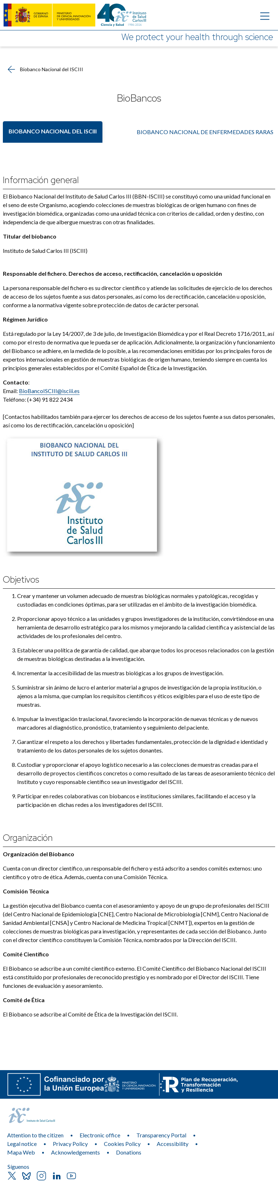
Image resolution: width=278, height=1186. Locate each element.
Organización (28, 838)
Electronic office (100, 1135)
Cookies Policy (122, 1143)
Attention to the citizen (35, 1135)
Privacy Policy (70, 1143)
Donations (128, 1152)
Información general (41, 180)
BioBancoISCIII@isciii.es (49, 390)
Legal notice (22, 1143)
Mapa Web (21, 1152)
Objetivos (21, 579)
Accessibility (172, 1143)
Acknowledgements (75, 1152)
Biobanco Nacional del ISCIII (53, 131)
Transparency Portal (161, 1135)
